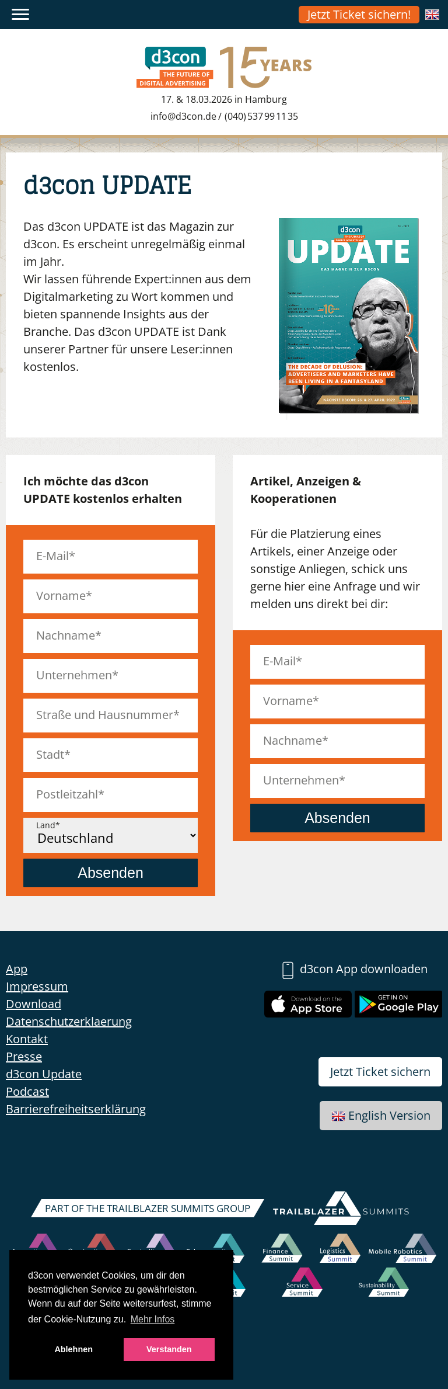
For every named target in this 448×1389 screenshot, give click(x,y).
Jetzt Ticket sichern (380, 1071)
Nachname (65, 635)
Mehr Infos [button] (153, 1319)
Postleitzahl (67, 794)
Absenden (111, 872)
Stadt (50, 754)
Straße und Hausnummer (104, 714)
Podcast (27, 1091)
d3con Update (44, 1074)
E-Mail (52, 555)
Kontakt (27, 1039)
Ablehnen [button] (73, 1349)
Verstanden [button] (169, 1349)
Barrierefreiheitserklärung (76, 1109)
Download (33, 1004)
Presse (24, 1056)
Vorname (61, 595)
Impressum (37, 986)
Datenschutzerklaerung (69, 1021)
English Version (380, 1115)
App (16, 969)
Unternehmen (74, 675)
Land (45, 825)
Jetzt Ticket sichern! (359, 14)
